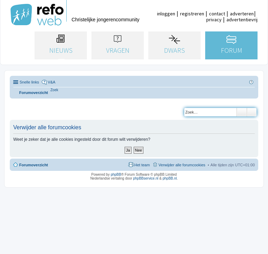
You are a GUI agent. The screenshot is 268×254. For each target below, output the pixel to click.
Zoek (242, 112)
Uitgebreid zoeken (251, 112)
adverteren (242, 13)
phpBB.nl (170, 178)
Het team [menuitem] (142, 165)
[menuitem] (54, 90)
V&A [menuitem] (51, 82)
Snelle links (29, 82)
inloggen (166, 13)
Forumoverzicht (33, 165)
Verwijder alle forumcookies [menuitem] (181, 165)
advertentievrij (242, 19)
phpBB (116, 174)
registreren (192, 13)
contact (217, 13)
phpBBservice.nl (145, 178)
